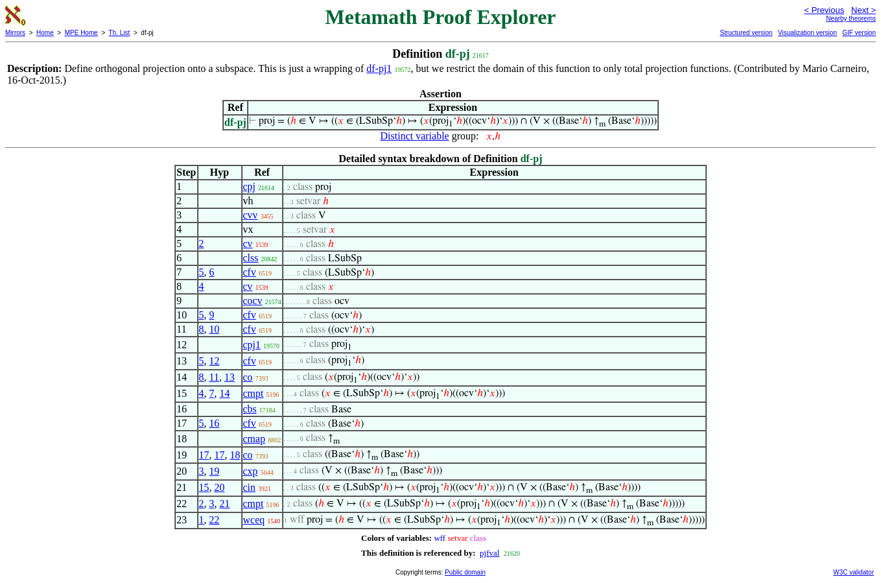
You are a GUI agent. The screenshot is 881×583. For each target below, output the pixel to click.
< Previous (824, 10)
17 (204, 454)
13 (229, 377)
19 (214, 471)
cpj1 (252, 344)
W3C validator (853, 572)
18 (235, 454)
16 (214, 423)
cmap (254, 438)
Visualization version (807, 32)
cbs (250, 408)
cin (249, 487)
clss (251, 257)
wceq (254, 519)
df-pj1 (379, 68)
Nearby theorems (851, 18)
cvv (250, 214)
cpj (249, 186)
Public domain (465, 572)
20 (220, 487)
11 (214, 377)
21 (225, 503)
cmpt (253, 393)
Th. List (119, 32)
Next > (863, 10)
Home (45, 32)
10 (214, 329)
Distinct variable (415, 135)
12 (214, 360)
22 (214, 519)
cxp (250, 471)
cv (248, 243)
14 (225, 393)
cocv (253, 300)
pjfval (489, 553)
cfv (249, 272)
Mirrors (15, 32)
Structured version (746, 32)
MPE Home (81, 32)
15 (204, 487)
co (248, 377)
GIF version (859, 32)
